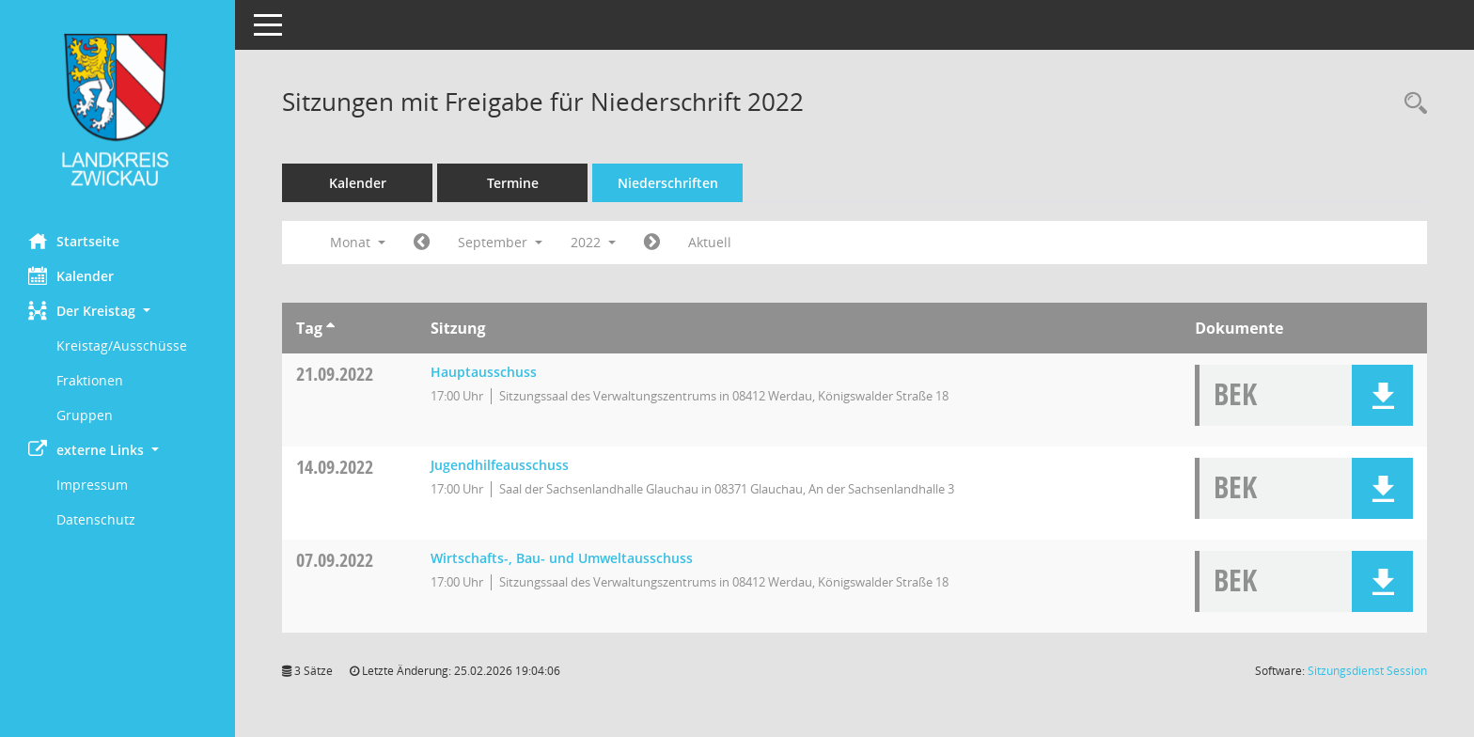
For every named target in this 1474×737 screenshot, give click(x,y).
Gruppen (84, 415)
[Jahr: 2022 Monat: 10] (652, 242)
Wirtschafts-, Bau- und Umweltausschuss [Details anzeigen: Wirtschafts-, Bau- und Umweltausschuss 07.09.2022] (562, 558)
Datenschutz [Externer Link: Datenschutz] (95, 519)
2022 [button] (593, 242)
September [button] (500, 242)
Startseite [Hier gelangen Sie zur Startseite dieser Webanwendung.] (73, 240)
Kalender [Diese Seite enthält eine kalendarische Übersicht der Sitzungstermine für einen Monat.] (71, 275)
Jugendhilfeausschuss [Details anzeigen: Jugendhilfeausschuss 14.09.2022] (500, 465)
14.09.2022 (334, 466)
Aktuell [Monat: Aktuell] (709, 242)
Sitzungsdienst (1367, 671)
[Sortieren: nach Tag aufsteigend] (330, 328)
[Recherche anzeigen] (1411, 103)
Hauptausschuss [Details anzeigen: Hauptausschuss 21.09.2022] (484, 372)
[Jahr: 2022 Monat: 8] (422, 242)
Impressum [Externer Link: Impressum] (92, 485)
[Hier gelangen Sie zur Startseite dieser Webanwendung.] (117, 109)
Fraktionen (89, 380)
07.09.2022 (334, 559)
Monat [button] (357, 242)
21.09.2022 (334, 373)
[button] (117, 310)
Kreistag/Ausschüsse (121, 345)
